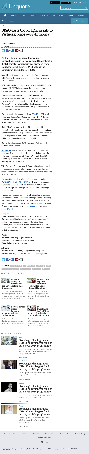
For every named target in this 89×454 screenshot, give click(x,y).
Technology (40, 266)
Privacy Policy (80, 434)
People (70, 15)
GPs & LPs (44, 15)
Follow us (77, 2)
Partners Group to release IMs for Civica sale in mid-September (12, 283)
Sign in (85, 2)
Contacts (36, 434)
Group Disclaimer (44, 437)
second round (29, 206)
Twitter (42, 442)
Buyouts (18, 266)
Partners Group (25, 269)
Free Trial (66, 3)
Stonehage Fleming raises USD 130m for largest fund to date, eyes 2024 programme (35, 343)
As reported (6, 150)
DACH (48, 266)
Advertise (23, 434)
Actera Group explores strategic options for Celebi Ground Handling (39, 283)
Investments (23, 361)
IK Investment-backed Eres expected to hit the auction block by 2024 (38, 311)
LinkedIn (47, 442)
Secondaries (58, 15)
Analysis (81, 15)
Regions (14, 15)
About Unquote (9, 434)
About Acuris (49, 434)
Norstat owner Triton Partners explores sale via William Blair (13, 311)
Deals (24, 15)
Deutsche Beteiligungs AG (10, 269)
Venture (21, 383)
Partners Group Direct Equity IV (14, 182)
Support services (29, 266)
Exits (3, 25)
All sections (81, 21)
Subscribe (55, 2)
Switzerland (36, 269)
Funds (33, 15)
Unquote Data (8, 21)
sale (6, 200)
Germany (46, 269)
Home (5, 15)
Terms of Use (64, 434)
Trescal (10, 209)
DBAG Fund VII (38, 114)
